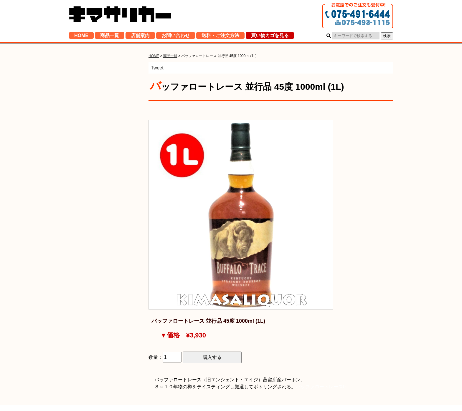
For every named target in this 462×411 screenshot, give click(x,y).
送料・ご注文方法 (220, 36)
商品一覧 (109, 36)
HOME (81, 36)
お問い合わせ (175, 36)
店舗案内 (140, 36)
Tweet (157, 67)
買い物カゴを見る (270, 36)
